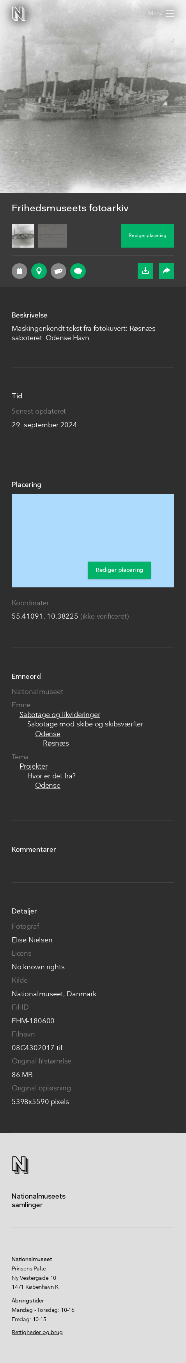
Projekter (33, 767)
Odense (47, 734)
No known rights (38, 967)
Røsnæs (56, 743)
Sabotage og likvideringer (59, 715)
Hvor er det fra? (51, 776)
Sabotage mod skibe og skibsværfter (85, 724)
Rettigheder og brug (37, 1332)
